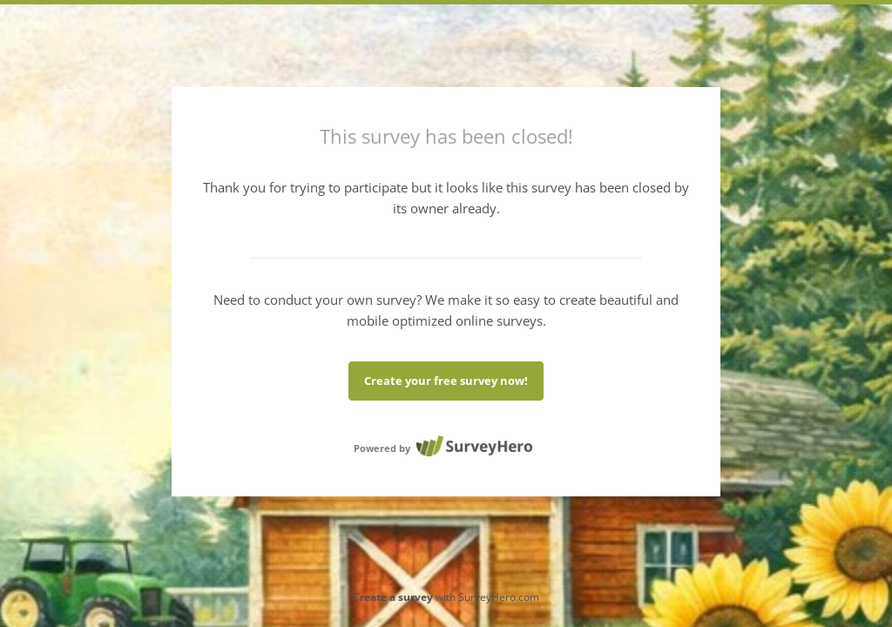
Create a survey (393, 597)
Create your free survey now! (446, 380)
